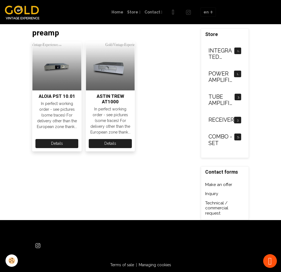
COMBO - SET (220, 140)
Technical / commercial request (216, 208)
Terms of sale (122, 265)
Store (133, 12)
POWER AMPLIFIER (220, 77)
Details (57, 143)
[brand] (24, 12)
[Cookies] (11, 260)
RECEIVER (221, 120)
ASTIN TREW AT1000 (110, 98)
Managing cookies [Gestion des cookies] (155, 265)
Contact (152, 12)
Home (117, 12)
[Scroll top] (270, 261)
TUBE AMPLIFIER (220, 100)
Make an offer (218, 184)
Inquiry (211, 193)
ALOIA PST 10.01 (57, 96)
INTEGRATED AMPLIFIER (220, 54)
